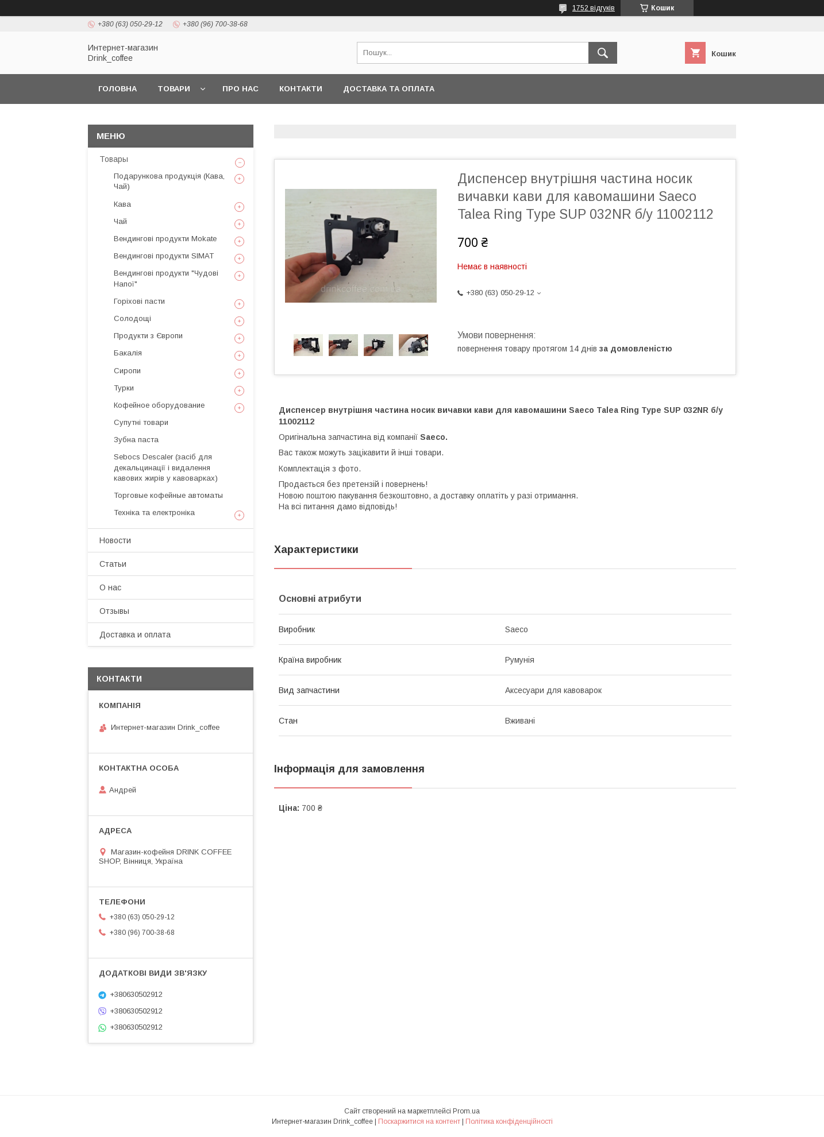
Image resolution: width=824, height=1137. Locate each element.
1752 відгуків (593, 8)
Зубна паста (136, 439)
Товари (173, 88)
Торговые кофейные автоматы (168, 495)
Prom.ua (466, 1111)
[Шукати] (602, 53)
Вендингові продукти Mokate (165, 238)
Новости (115, 540)
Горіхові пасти (139, 301)
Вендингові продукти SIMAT (164, 256)
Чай (120, 221)
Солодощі (132, 318)
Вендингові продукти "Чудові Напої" (166, 278)
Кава (122, 204)
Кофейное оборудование (159, 405)
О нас (110, 587)
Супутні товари (141, 422)
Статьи (112, 563)
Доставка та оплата (388, 88)
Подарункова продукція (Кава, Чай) (169, 181)
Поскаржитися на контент (419, 1121)
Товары (113, 159)
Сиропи (127, 370)
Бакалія (128, 353)
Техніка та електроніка (154, 512)
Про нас (240, 88)
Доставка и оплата (135, 634)
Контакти (300, 88)
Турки (124, 388)
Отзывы (114, 611)
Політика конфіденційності (509, 1121)
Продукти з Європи (148, 335)
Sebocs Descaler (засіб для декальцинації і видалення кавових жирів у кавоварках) (166, 467)
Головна (117, 88)
